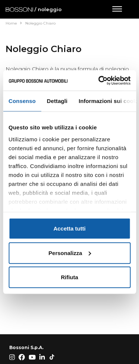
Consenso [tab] (22, 101)
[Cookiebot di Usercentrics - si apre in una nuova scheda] (98, 80)
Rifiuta (69, 277)
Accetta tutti (69, 228)
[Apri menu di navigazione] (116, 9)
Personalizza (70, 252)
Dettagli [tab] (57, 101)
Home (14, 23)
